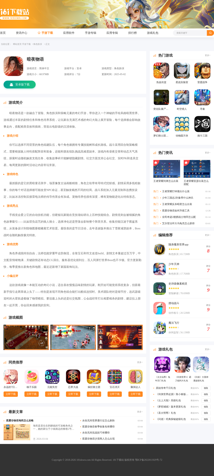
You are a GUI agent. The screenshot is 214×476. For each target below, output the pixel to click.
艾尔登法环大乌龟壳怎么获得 (178, 223)
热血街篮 (161, 82)
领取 (206, 388)
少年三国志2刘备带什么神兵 (177, 197)
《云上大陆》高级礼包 (168, 400)
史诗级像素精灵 (178, 283)
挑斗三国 (202, 135)
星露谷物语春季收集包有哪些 (98, 426)
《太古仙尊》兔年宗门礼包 (162, 379)
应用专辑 (112, 32)
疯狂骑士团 (94, 387)
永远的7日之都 (11, 387)
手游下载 (47, 32)
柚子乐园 (32, 387)
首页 (3, 32)
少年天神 (174, 264)
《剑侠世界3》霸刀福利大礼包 (183, 379)
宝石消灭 (115, 387)
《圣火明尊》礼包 (166, 413)
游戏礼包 (152, 32)
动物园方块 (182, 135)
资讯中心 (21, 32)
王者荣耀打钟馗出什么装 (176, 191)
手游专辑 (90, 32)
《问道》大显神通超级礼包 (200, 379)
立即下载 (11, 394)
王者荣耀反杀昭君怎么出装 (177, 204)
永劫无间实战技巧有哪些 (96, 432)
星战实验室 (182, 82)
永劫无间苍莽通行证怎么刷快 (98, 420)
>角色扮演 (37, 44)
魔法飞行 (174, 322)
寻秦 (202, 109)
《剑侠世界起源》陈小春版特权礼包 (172, 394)
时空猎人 (182, 109)
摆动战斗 (174, 303)
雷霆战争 (202, 82)
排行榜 (132, 32)
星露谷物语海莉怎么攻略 (20, 420)
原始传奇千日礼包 (166, 388)
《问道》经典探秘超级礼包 (171, 419)
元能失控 (52, 387)
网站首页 (17, 44)
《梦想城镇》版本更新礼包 (171, 406)
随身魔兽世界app (178, 244)
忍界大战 (73, 387)
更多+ (140, 362)
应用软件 (69, 32)
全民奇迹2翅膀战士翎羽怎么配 (179, 217)
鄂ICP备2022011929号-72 (148, 460)
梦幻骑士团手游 (161, 135)
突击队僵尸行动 (161, 109)
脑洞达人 (136, 387)
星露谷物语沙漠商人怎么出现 (98, 438)
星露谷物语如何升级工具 (176, 210)
